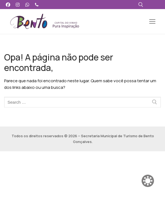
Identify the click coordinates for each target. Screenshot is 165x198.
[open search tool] (140, 4)
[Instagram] (18, 5)
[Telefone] (37, 5)
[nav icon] (152, 21)
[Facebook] (8, 5)
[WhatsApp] (27, 5)
